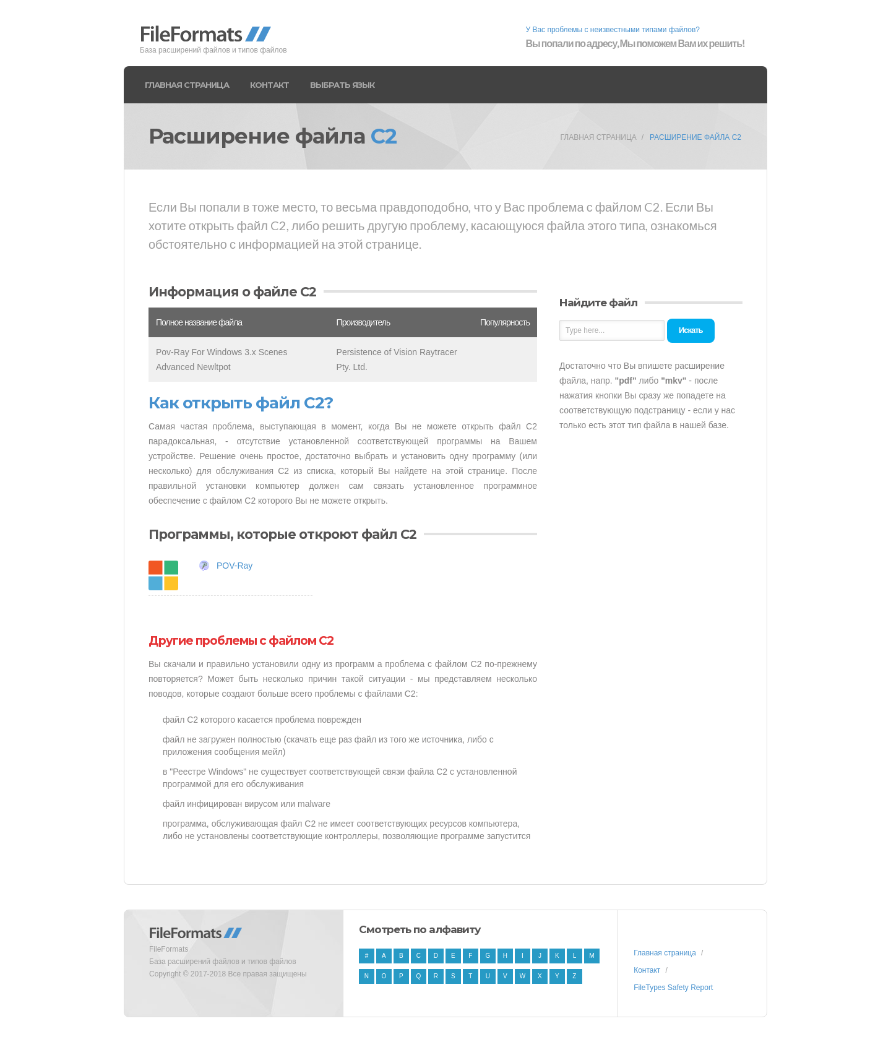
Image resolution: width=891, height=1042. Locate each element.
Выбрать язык (342, 85)
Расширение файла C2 (695, 137)
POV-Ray (234, 566)
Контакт (269, 85)
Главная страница (187, 85)
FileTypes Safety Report (673, 987)
